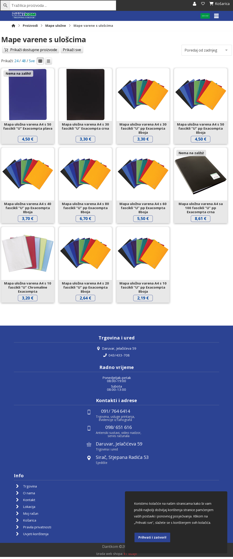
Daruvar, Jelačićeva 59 (116, 350)
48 (24, 61)
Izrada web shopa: (109, 556)
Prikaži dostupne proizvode (38, 57)
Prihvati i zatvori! (152, 537)
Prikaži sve (82, 57)
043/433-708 (116, 357)
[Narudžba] (207, 50)
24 (16, 61)
